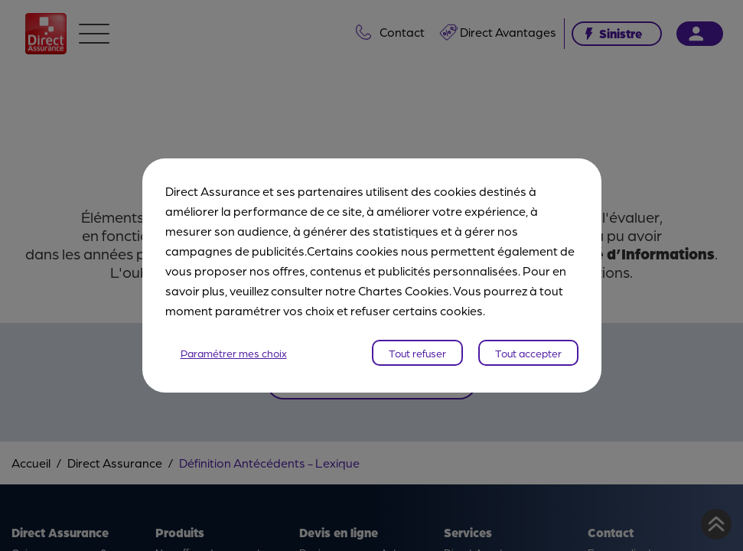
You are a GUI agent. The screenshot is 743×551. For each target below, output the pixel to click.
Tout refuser (417, 353)
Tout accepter (528, 353)
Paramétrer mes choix (234, 353)
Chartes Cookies (403, 290)
